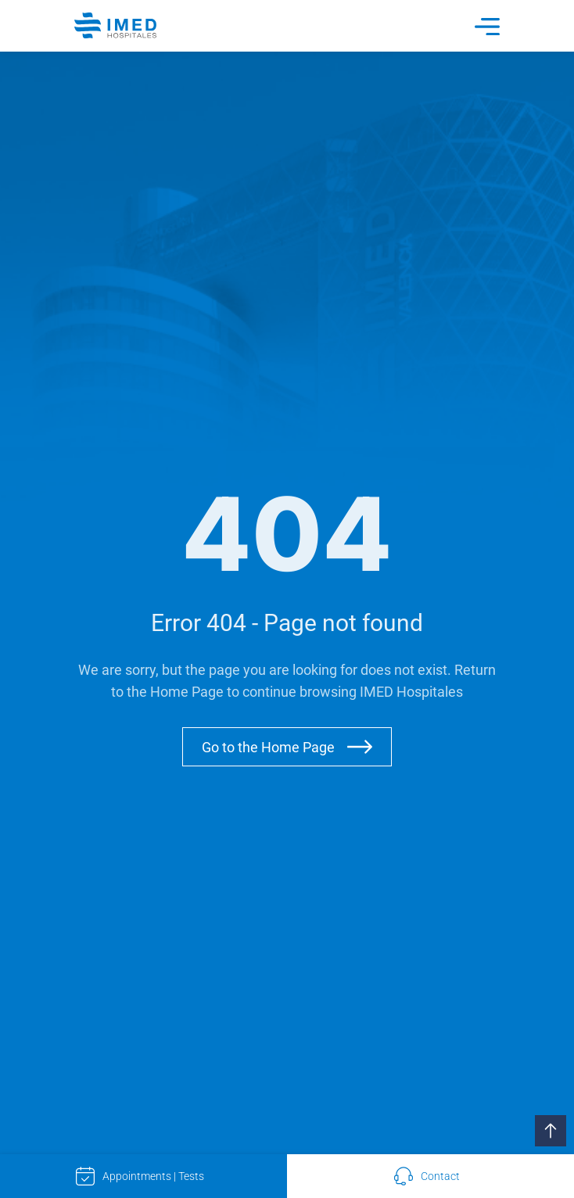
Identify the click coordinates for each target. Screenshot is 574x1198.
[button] (550, 1130)
